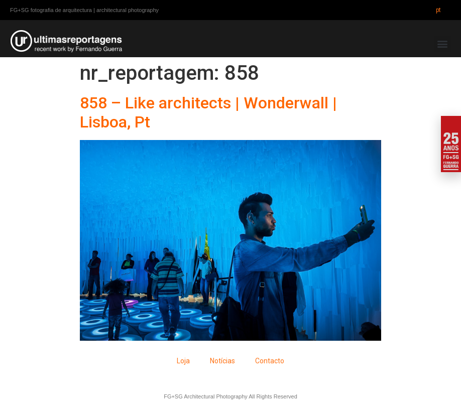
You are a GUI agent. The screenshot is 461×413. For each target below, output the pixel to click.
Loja (183, 361)
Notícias (222, 361)
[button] (442, 44)
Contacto (269, 361)
